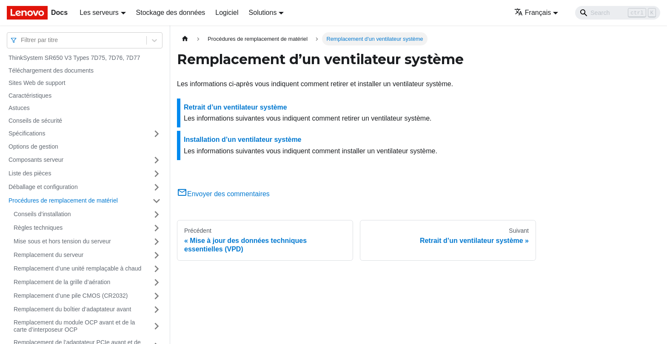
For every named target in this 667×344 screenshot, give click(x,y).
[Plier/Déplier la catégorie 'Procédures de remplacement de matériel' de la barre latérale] (156, 201)
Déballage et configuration (43, 186)
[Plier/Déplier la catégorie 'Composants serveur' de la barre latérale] (156, 160)
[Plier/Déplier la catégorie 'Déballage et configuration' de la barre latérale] (156, 187)
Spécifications (27, 133)
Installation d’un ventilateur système (243, 139)
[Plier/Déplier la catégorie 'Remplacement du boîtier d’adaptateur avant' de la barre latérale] (156, 309)
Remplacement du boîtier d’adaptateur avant (72, 309)
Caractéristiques (30, 95)
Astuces (19, 107)
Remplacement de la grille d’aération (62, 282)
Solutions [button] (263, 12)
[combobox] (22, 40)
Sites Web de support (37, 82)
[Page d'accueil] (185, 38)
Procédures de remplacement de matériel (63, 200)
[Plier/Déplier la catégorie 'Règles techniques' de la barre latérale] (156, 228)
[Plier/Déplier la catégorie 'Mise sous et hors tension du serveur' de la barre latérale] (156, 241)
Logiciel (226, 12)
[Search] (617, 13)
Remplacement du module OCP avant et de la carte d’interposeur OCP (74, 326)
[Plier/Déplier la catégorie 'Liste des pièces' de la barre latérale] (156, 173)
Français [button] (532, 12)
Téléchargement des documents (51, 70)
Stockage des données (170, 12)
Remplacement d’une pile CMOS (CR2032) (71, 295)
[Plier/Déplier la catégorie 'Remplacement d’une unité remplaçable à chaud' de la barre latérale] (156, 269)
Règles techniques (38, 227)
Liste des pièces (30, 173)
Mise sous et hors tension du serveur (62, 241)
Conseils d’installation (42, 214)
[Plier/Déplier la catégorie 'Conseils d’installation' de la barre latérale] (156, 214)
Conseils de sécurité (35, 120)
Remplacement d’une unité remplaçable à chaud (77, 268)
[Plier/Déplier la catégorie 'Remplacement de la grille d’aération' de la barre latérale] (156, 282)
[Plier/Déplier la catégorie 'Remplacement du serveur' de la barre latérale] (156, 255)
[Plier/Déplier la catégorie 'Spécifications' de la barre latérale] (156, 134)
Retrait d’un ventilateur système (235, 107)
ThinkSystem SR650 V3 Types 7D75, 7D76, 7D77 (74, 57)
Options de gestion (33, 146)
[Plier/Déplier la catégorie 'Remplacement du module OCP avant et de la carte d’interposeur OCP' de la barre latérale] (156, 326)
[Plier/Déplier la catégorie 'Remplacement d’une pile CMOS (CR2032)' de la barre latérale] (156, 296)
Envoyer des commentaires (223, 193)
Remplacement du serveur (48, 254)
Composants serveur (36, 159)
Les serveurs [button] (99, 12)
